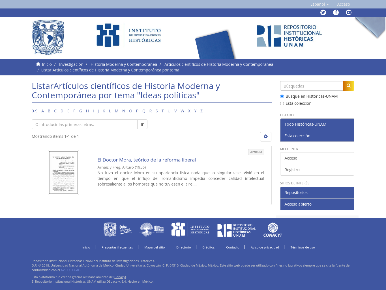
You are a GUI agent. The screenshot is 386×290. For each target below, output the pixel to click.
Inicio (47, 64)
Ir (142, 124)
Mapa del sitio (154, 247)
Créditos (208, 247)
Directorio (183, 247)
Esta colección (296, 103)
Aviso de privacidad (265, 247)
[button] (319, 4)
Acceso (291, 158)
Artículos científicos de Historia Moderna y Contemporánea (218, 64)
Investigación (71, 64)
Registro (292, 169)
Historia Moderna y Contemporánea (124, 64)
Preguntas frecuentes (117, 247)
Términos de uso (303, 247)
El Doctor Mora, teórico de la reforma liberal (146, 159)
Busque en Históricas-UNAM (309, 96)
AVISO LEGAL (70, 270)
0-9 (35, 111)
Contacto (232, 247)
